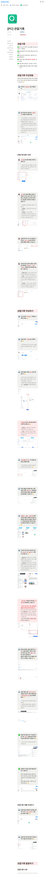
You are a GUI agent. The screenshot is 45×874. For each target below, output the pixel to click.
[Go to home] (5, 2)
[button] (41, 2)
